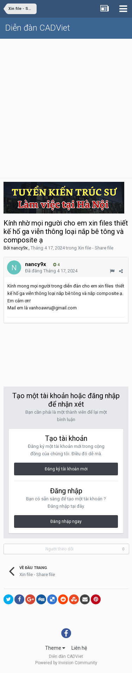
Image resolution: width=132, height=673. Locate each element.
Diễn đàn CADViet (37, 28)
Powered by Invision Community (66, 662)
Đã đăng (51, 270)
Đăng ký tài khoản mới (66, 469)
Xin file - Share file (95, 248)
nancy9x (19, 248)
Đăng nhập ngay (66, 521)
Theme (55, 648)
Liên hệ (79, 648)
